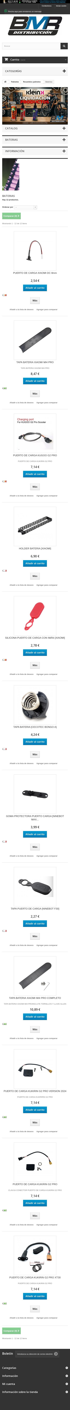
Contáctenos (47, 6)
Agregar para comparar (46, 309)
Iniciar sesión (61, 6)
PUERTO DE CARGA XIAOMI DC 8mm (35, 273)
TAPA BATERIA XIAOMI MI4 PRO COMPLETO (35, 998)
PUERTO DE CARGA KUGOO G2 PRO (35, 455)
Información (14, 151)
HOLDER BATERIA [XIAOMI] (35, 548)
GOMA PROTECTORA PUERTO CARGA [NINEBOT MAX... (35, 818)
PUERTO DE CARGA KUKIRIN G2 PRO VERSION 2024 (35, 1091)
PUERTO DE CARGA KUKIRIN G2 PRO (35, 1184)
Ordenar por (7, 207)
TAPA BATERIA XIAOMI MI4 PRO (35, 362)
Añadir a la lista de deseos (21, 309)
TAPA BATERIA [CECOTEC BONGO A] (35, 727)
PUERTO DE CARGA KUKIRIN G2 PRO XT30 (35, 1277)
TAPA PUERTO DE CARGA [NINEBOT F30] (35, 908)
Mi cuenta (8, 1384)
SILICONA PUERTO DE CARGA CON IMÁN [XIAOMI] (35, 637)
